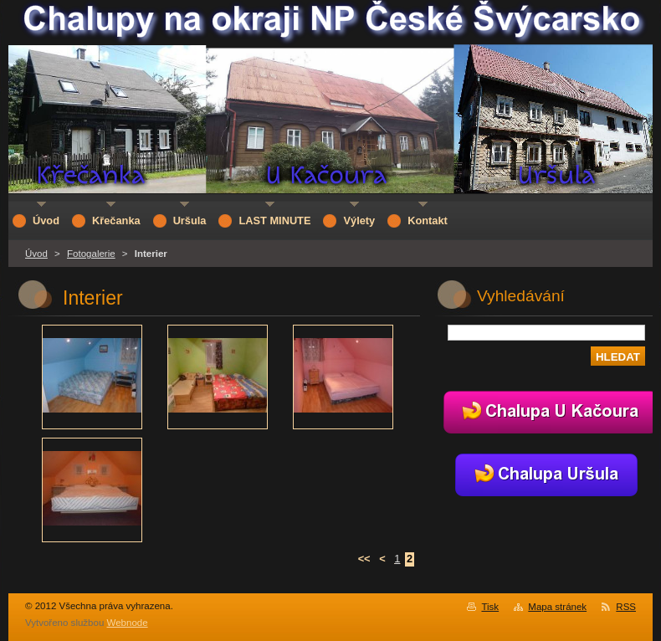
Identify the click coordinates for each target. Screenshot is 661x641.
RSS (626, 607)
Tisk (490, 607)
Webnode (127, 623)
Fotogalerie (91, 254)
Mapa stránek (557, 607)
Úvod (36, 254)
